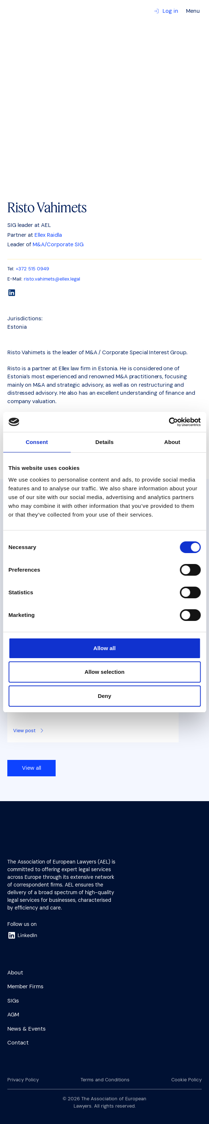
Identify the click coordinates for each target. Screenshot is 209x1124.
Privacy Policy (23, 1080)
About (15, 972)
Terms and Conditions (105, 1080)
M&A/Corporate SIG (58, 244)
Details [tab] (105, 442)
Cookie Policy (186, 1080)
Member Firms (25, 986)
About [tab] (172, 442)
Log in (166, 11)
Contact (18, 1042)
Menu (193, 11)
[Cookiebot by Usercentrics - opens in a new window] (169, 422)
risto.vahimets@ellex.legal (52, 279)
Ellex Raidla (48, 235)
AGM (13, 1014)
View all (31, 768)
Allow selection (104, 672)
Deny (104, 696)
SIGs (13, 1000)
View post (29, 730)
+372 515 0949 (32, 269)
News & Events (26, 1028)
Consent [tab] (37, 442)
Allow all (104, 648)
